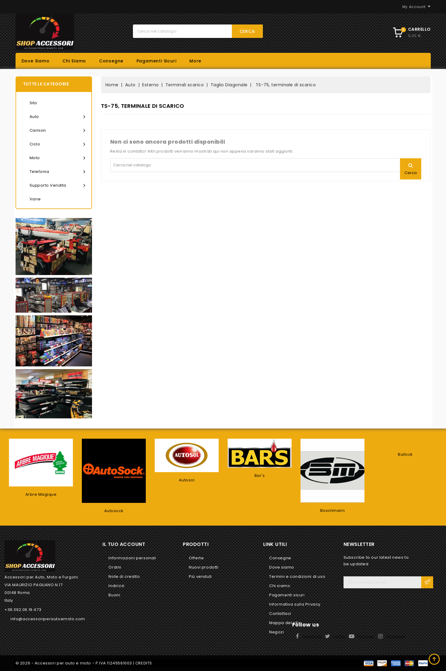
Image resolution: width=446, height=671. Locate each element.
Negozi (276, 632)
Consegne (111, 61)
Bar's (260, 475)
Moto (57, 158)
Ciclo (57, 144)
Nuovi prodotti (203, 567)
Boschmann (332, 510)
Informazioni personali (132, 558)
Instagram (396, 636)
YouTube (365, 636)
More (195, 61)
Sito (33, 103)
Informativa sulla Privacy (295, 604)
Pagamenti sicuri (157, 61)
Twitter (339, 636)
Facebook (312, 636)
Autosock (114, 511)
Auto (57, 117)
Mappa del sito (285, 623)
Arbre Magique (41, 494)
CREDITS (143, 663)
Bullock (405, 454)
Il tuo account (123, 544)
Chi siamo (74, 61)
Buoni (114, 595)
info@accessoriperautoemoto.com (47, 619)
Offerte (196, 558)
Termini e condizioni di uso (297, 576)
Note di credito (124, 576)
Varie (35, 199)
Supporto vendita (57, 185)
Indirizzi (116, 586)
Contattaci (280, 613)
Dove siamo (36, 61)
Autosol (187, 480)
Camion (57, 130)
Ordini (114, 567)
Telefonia (57, 172)
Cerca (247, 31)
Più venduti (200, 576)
